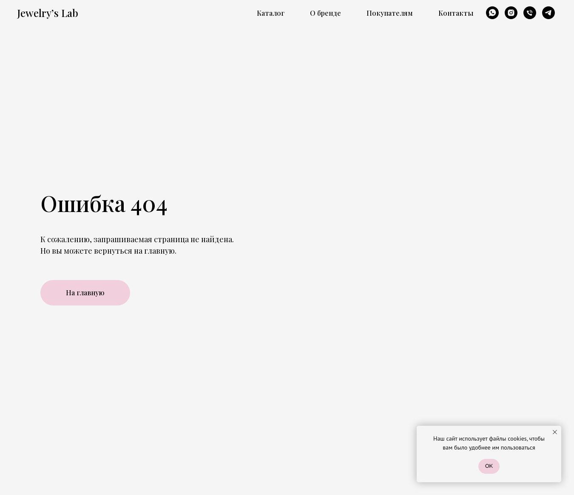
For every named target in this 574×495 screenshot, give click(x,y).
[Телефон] (529, 12)
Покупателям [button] (390, 12)
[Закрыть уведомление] (555, 432)
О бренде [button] (325, 12)
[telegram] (548, 12)
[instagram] (511, 12)
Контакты (455, 12)
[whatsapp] (492, 12)
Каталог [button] (270, 12)
